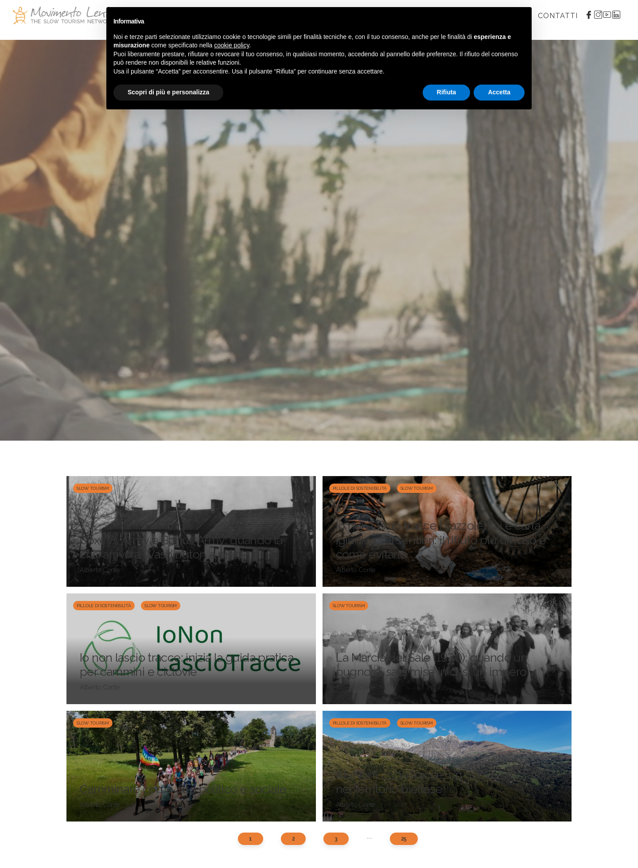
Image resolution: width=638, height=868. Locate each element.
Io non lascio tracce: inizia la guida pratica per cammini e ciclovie (186, 664)
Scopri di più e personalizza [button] (168, 92)
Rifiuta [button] (446, 92)
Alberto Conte (100, 570)
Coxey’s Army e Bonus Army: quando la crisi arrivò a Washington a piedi (181, 547)
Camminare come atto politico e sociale (183, 789)
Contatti (557, 16)
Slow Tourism (93, 488)
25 (404, 839)
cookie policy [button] (231, 45)
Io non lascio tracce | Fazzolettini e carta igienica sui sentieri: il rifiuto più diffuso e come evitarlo (441, 540)
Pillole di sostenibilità (360, 488)
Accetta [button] (499, 92)
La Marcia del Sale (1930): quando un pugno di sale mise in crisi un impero (432, 664)
